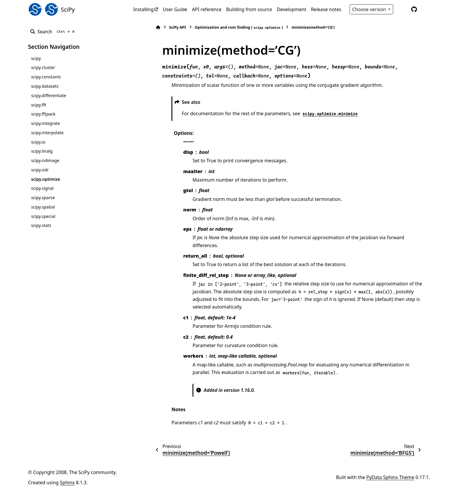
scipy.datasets (44, 86)
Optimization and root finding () (231, 27)
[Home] (150, 27)
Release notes (326, 9)
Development (291, 9)
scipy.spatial (43, 207)
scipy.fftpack (43, 114)
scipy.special (43, 216)
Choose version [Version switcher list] (369, 9)
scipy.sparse (43, 197)
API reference (206, 9)
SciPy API (169, 27)
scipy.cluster (43, 67)
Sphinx (67, 482)
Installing (143, 9)
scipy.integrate (45, 123)
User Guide (175, 9)
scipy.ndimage (45, 160)
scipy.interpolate (47, 132)
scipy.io (38, 142)
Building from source (249, 9)
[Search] (53, 31)
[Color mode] (401, 9)
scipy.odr (39, 170)
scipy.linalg (42, 151)
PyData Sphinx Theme (390, 477)
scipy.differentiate (48, 95)
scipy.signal (42, 188)
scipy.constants (46, 77)
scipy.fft (38, 105)
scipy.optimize (45, 179)
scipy (36, 58)
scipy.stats (41, 225)
